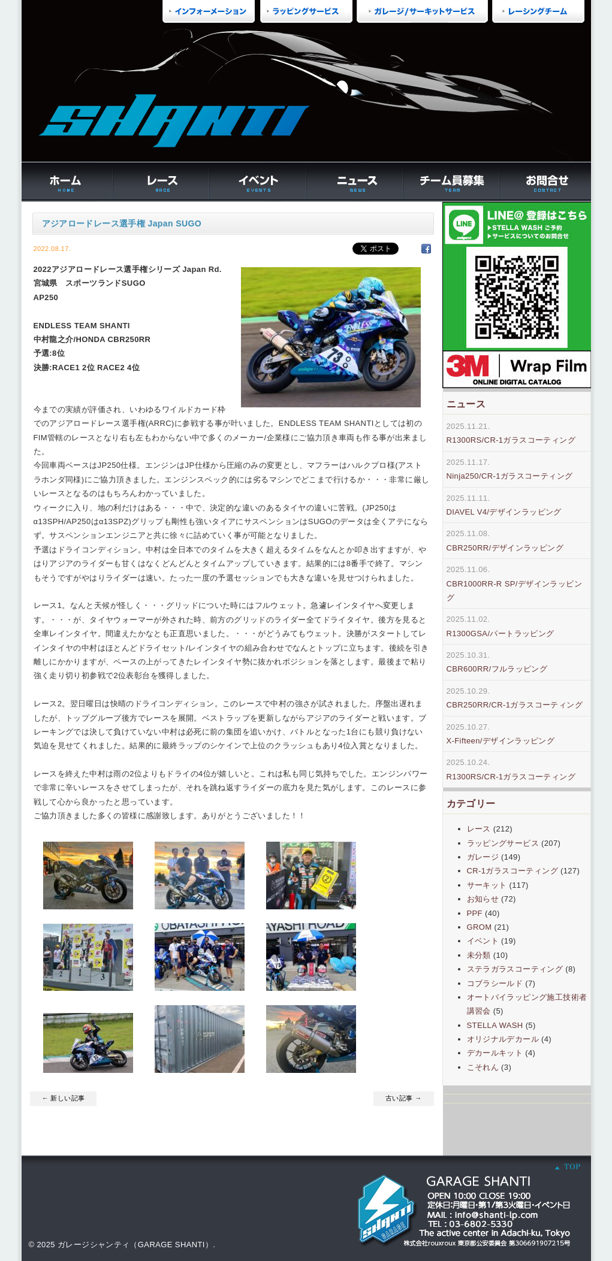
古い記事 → (403, 1098)
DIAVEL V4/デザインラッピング (504, 511)
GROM (479, 927)
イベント (483, 940)
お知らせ (483, 898)
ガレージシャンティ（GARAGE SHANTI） (135, 1244)
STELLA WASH (495, 1025)
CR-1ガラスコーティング (512, 870)
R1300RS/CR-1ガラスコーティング (511, 440)
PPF (475, 913)
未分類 (479, 955)
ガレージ (483, 856)
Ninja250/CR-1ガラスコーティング (510, 475)
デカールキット (495, 1052)
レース (479, 828)
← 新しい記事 (63, 1098)
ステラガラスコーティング (515, 968)
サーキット (487, 885)
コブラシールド (495, 983)
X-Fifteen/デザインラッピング (501, 740)
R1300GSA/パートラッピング (500, 633)
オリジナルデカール (503, 1039)
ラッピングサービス (503, 843)
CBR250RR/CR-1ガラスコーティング (515, 704)
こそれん (483, 1067)
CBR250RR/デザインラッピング (505, 547)
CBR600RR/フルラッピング (497, 668)
